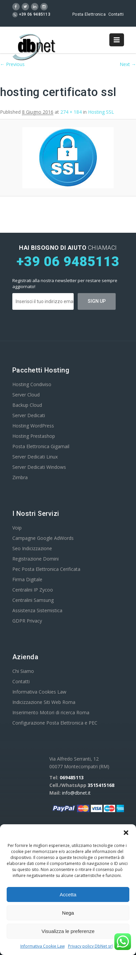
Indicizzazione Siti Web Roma (43, 702)
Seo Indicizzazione (32, 548)
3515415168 (101, 785)
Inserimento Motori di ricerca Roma (50, 712)
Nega (68, 913)
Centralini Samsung (33, 600)
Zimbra (20, 477)
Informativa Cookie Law (42, 946)
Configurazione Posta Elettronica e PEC (54, 723)
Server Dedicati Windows (39, 467)
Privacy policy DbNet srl (90, 946)
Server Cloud (26, 394)
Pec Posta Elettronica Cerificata (46, 569)
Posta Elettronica (89, 14)
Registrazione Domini (35, 559)
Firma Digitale (27, 579)
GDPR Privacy (27, 621)
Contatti (116, 14)
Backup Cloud (27, 405)
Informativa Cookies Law (39, 692)
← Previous (12, 64)
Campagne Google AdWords (43, 538)
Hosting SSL (101, 112)
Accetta (68, 894)
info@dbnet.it (76, 793)
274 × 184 (71, 112)
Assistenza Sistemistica (37, 610)
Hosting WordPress (33, 425)
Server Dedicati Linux (35, 456)
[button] (126, 832)
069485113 (72, 777)
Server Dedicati (28, 415)
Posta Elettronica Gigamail (40, 446)
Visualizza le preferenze (68, 931)
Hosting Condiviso (31, 384)
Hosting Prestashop (33, 436)
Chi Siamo (23, 671)
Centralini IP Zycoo (32, 590)
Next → (128, 64)
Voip (17, 528)
